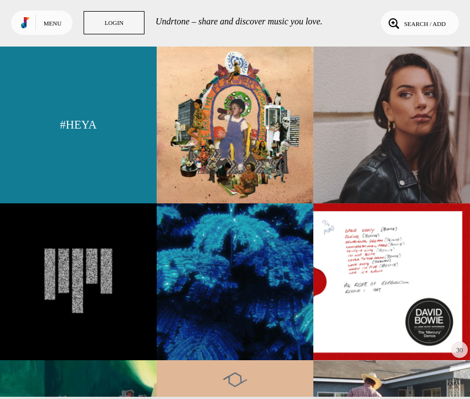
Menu (52, 23)
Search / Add (416, 22)
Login (114, 22)
